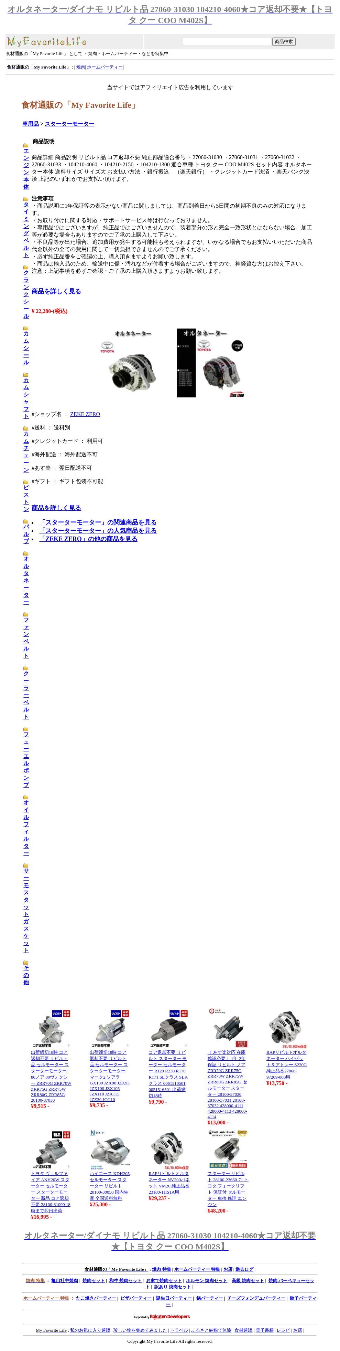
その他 (26, 975)
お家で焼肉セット (164, 1280)
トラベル (179, 1330)
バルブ (26, 534)
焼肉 (80, 67)
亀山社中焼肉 (64, 1280)
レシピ (283, 1330)
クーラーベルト (26, 695)
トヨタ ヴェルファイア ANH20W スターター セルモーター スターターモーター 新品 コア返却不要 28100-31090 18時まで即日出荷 (50, 1192)
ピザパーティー (136, 1298)
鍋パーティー (209, 1298)
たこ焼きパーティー (96, 1298)
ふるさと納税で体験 (211, 1330)
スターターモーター (69, 124)
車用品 (30, 124)
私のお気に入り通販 (90, 1330)
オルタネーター (26, 580)
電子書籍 (265, 1330)
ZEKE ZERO (85, 414)
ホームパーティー (105, 67)
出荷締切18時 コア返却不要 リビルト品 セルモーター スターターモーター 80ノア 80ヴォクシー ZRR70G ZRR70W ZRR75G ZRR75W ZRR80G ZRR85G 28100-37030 (51, 1076)
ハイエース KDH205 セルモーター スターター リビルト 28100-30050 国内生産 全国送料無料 (110, 1186)
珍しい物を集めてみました (140, 1330)
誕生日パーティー (174, 1298)
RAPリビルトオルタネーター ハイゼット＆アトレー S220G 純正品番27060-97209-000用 (286, 1065)
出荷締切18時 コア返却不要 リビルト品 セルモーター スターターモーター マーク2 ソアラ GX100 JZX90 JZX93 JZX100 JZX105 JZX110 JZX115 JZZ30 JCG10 (110, 1076)
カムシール (26, 348)
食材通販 (243, 1330)
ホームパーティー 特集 (197, 1269)
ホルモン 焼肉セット (206, 1280)
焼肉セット (94, 1280)
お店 (227, 1269)
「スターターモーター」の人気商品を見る (98, 530)
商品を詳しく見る (56, 291)
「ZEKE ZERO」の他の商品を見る (88, 539)
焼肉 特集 (161, 1269)
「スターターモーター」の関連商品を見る (98, 522)
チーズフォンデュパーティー (256, 1298)
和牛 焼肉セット (125, 1280)
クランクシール (26, 294)
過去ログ (244, 1269)
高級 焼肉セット (248, 1280)
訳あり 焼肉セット (172, 1286)
